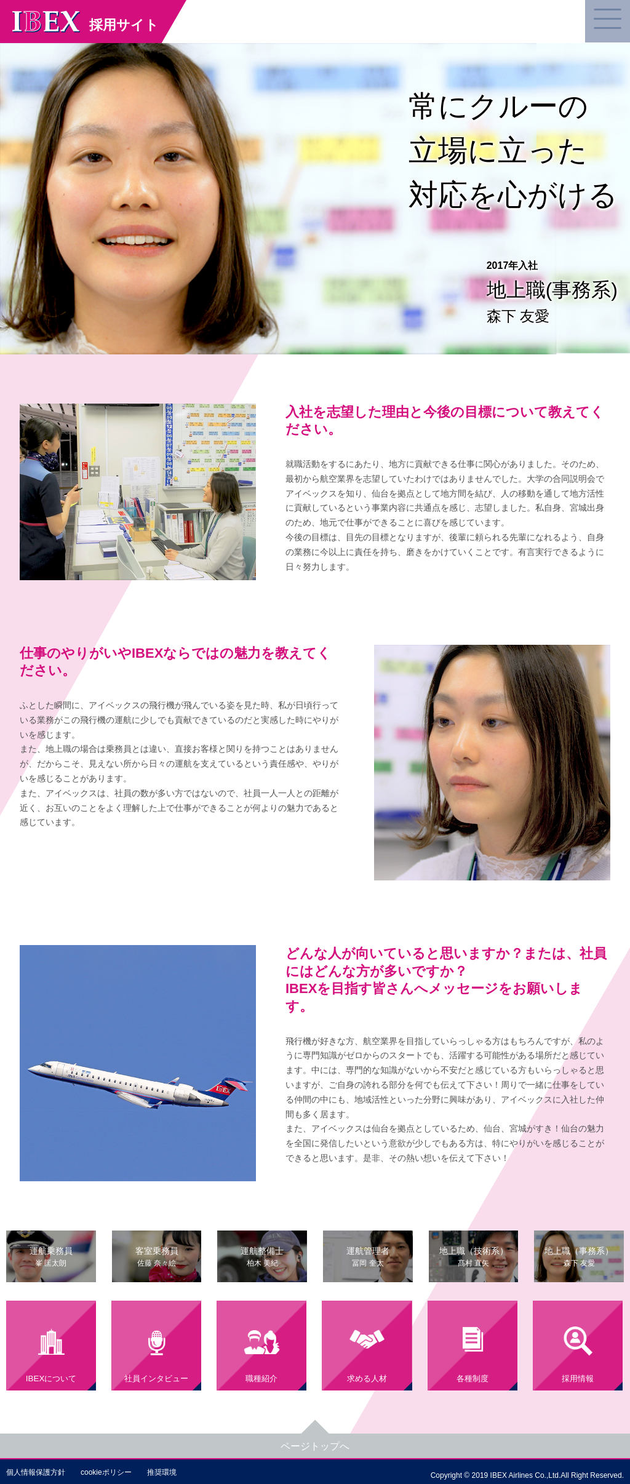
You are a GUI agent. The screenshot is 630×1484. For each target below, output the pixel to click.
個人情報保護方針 (35, 1472)
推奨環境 (162, 1472)
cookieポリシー (106, 1472)
